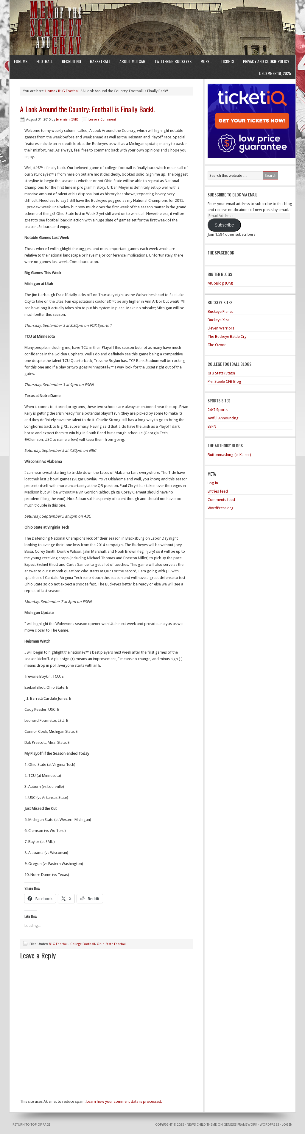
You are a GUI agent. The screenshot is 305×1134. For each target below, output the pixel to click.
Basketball (100, 61)
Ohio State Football (112, 944)
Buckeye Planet (220, 311)
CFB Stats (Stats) (221, 373)
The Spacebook (221, 252)
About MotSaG (132, 61)
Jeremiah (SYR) (67, 119)
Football (44, 61)
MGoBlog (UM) (220, 283)
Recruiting (71, 61)
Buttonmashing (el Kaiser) (229, 454)
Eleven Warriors (221, 328)
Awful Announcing (223, 418)
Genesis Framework (240, 1125)
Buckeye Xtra (218, 320)
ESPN (212, 426)
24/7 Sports (218, 409)
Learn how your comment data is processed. (124, 1101)
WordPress (269, 1125)
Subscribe (224, 225)
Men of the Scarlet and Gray (152, 16)
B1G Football (59, 944)
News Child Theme (202, 1125)
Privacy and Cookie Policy (266, 61)
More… (206, 61)
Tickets (227, 61)
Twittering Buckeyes (173, 61)
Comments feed (221, 499)
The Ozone (217, 345)
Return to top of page (32, 1125)
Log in (213, 483)
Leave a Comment (102, 119)
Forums (20, 61)
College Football (82, 944)
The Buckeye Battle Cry (227, 336)
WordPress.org (221, 508)
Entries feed (218, 491)
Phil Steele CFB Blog (224, 381)
